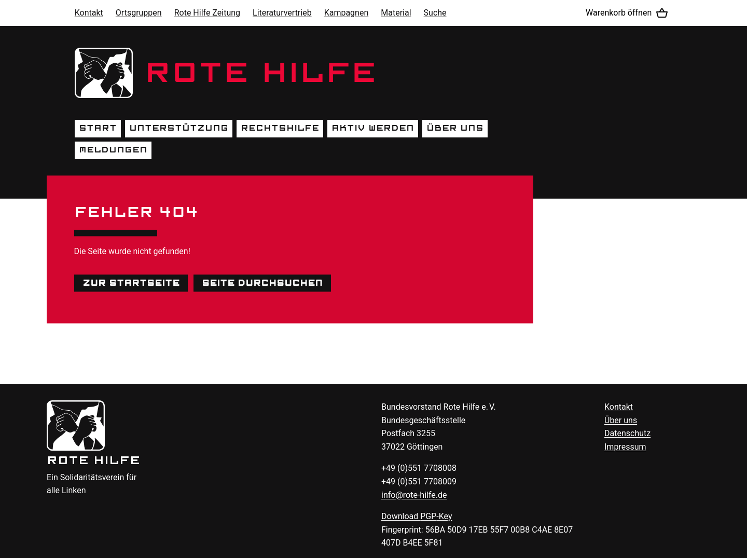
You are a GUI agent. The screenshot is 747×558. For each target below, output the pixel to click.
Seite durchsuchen (262, 282)
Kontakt (89, 13)
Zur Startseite (130, 282)
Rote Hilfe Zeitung (207, 13)
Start (98, 128)
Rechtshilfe (280, 128)
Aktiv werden (372, 128)
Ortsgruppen (139, 13)
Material (396, 13)
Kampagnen (346, 13)
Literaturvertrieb (282, 13)
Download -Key (416, 516)
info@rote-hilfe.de (414, 495)
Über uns (454, 128)
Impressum (625, 447)
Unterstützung (178, 128)
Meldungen (113, 150)
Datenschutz (627, 433)
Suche (435, 13)
